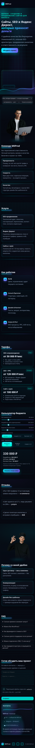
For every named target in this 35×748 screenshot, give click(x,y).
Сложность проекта (7, 433)
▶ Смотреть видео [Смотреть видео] (9, 86)
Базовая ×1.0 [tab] (6, 436)
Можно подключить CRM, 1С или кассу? (17, 641)
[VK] (13, 744)
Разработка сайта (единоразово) (17, 422)
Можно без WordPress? (11, 626)
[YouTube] (17, 744)
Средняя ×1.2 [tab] (17, 436)
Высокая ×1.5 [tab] (28, 436)
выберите (29, 689)
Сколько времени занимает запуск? (16, 622)
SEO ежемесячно (17, 417)
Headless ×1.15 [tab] (17, 444)
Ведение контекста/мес (17, 427)
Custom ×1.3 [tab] (28, 444)
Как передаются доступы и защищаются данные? (16, 647)
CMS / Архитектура (6, 440)
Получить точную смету (11, 470)
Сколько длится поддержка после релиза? (18, 636)
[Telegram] (22, 744)
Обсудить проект (9, 50)
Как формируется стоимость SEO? (15, 631)
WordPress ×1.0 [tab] (7, 444)
